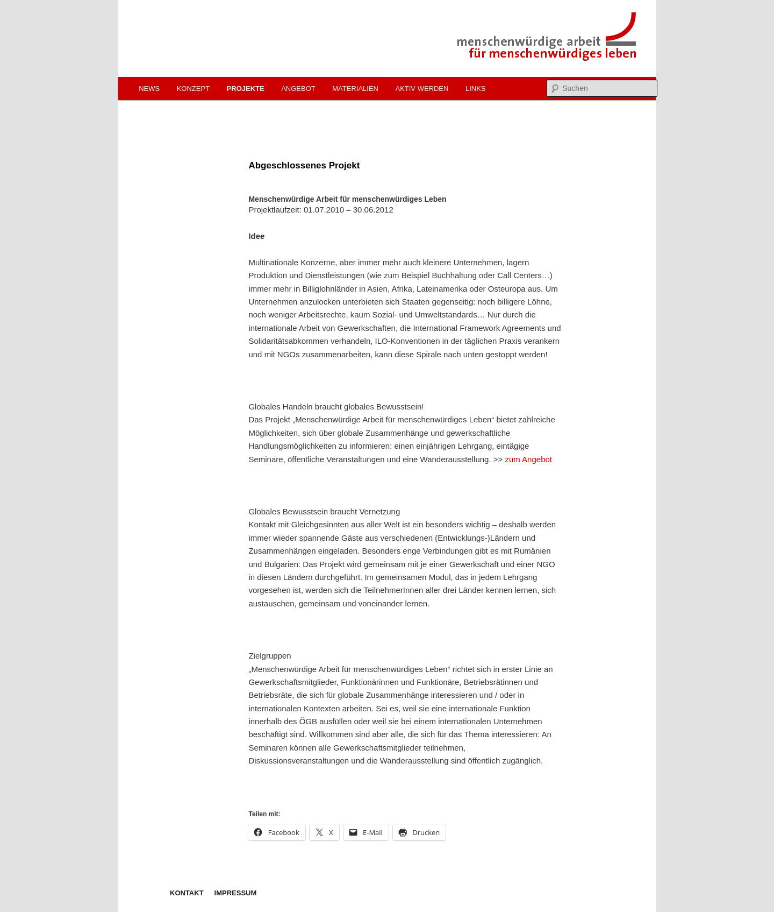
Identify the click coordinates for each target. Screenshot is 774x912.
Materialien (355, 88)
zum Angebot (528, 459)
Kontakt (187, 893)
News (149, 88)
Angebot (298, 88)
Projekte (245, 88)
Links (475, 88)
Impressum (235, 893)
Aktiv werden (421, 88)
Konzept (193, 88)
